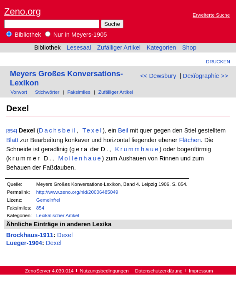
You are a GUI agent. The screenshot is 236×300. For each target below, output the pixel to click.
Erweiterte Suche (211, 15)
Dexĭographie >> (205, 75)
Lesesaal (79, 47)
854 (40, 207)
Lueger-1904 (24, 243)
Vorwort (18, 92)
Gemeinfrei (48, 199)
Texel (92, 130)
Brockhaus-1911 (29, 235)
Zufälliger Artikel (119, 47)
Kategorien (161, 47)
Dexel (65, 235)
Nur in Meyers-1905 (76, 34)
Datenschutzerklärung (159, 270)
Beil (123, 130)
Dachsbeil (58, 130)
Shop (189, 47)
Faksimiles (78, 92)
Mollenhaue (80, 158)
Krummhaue (137, 149)
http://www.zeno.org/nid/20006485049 (77, 192)
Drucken (218, 61)
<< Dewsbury (158, 75)
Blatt (12, 140)
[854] (11, 130)
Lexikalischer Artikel (57, 215)
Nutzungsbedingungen (104, 270)
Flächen (190, 140)
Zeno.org (22, 11)
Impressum (201, 270)
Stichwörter (47, 92)
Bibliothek (23, 34)
